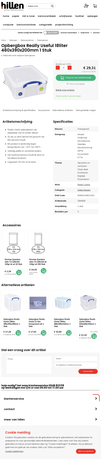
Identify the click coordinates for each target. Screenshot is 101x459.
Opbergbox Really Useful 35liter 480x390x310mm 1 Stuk (62, 322)
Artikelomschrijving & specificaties (19, 110)
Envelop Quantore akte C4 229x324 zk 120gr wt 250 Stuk (38, 261)
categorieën (45, 24)
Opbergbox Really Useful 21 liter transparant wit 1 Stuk (37, 322)
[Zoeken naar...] (52, 6)
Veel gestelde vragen (86, 110)
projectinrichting (64, 24)
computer (8, 24)
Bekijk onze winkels (65, 90)
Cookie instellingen (14, 451)
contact (96, 33)
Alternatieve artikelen (62, 110)
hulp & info (85, 33)
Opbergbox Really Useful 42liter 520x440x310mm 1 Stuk (87, 322)
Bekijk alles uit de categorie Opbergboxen (18, 55)
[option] (25, 82)
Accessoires (44, 110)
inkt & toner (28, 16)
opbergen (92, 16)
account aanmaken (68, 33)
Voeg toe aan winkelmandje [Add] (75, 78)
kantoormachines (26, 24)
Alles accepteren (86, 451)
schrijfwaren (65, 16)
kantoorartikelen (47, 16)
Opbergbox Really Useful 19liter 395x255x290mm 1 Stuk (11, 322)
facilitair (79, 16)
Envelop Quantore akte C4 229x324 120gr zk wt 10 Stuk (13, 261)
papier (15, 16)
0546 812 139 (37, 33)
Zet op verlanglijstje (76, 84)
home (6, 16)
